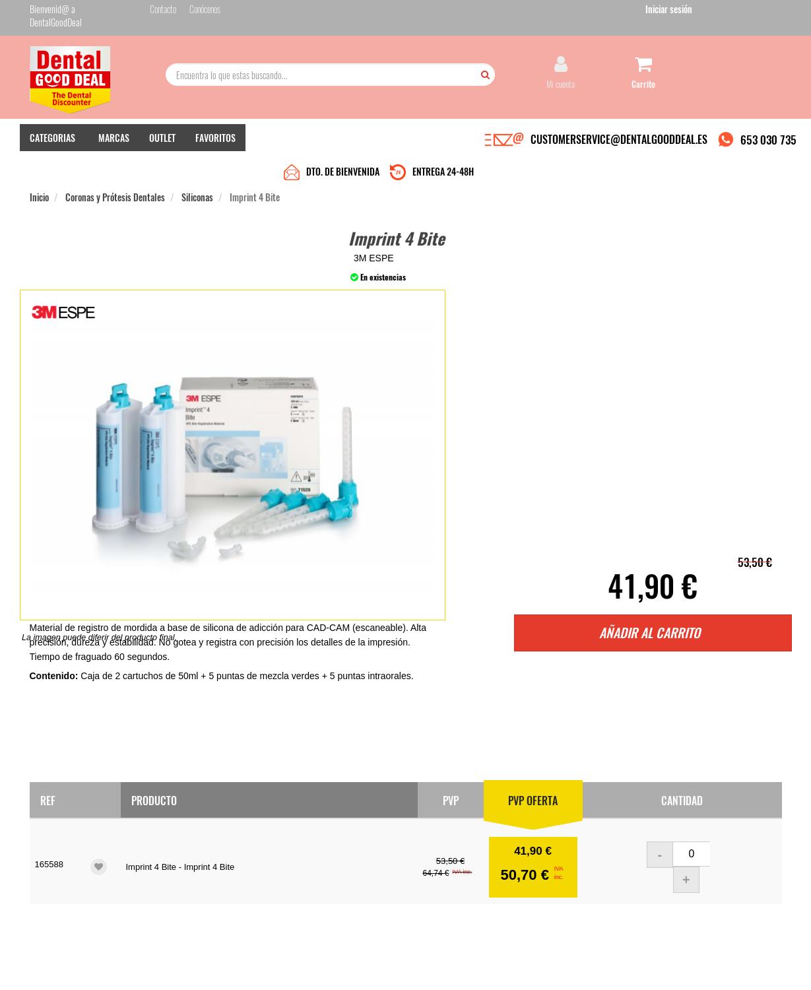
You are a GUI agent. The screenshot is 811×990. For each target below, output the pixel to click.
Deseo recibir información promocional (502, 916)
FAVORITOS (215, 139)
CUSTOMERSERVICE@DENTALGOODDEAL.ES (619, 140)
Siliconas (197, 166)
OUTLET (162, 139)
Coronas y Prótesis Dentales (115, 166)
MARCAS (113, 139)
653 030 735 (768, 141)
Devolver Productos (318, 875)
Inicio (39, 166)
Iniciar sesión (758, 12)
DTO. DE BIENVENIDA (342, 140)
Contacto (301, 848)
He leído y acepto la (496, 893)
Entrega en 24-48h (189, 862)
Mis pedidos (306, 862)
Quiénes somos (182, 848)
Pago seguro (178, 875)
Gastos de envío (183, 888)
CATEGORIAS (52, 139)
